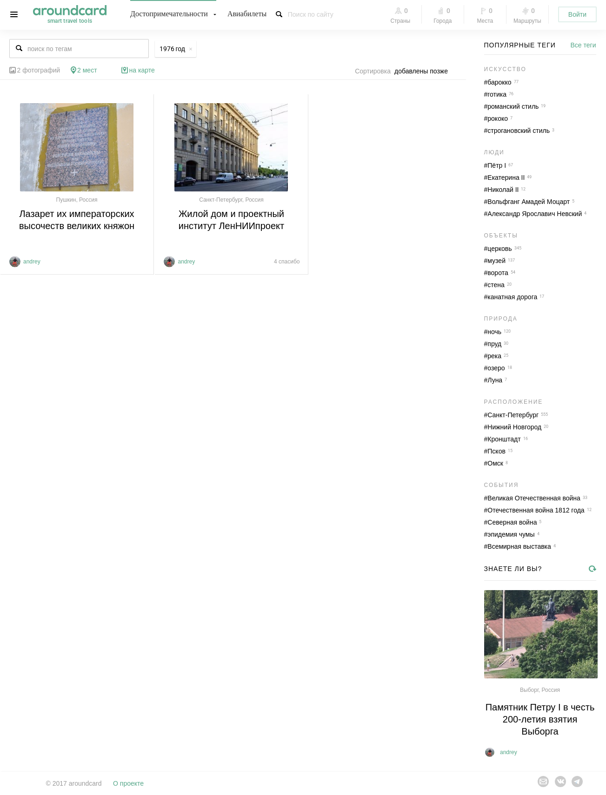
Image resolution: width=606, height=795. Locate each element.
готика (496, 94)
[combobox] (424, 71)
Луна (494, 380)
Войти (577, 14)
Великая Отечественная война (533, 498)
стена (496, 285)
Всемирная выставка (519, 546)
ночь (494, 332)
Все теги (583, 45)
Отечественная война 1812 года (535, 510)
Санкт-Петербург (513, 415)
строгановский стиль (518, 130)
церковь (499, 248)
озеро (496, 368)
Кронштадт (503, 439)
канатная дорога (512, 297)
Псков (496, 451)
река (494, 356)
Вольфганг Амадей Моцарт (528, 201)
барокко (499, 82)
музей (496, 260)
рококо (497, 118)
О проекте (128, 783)
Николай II (503, 189)
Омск (495, 463)
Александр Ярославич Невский (534, 213)
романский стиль (513, 106)
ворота (497, 272)
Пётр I (496, 165)
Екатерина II (506, 177)
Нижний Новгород (514, 427)
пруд (494, 344)
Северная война (512, 522)
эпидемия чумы (510, 534)
